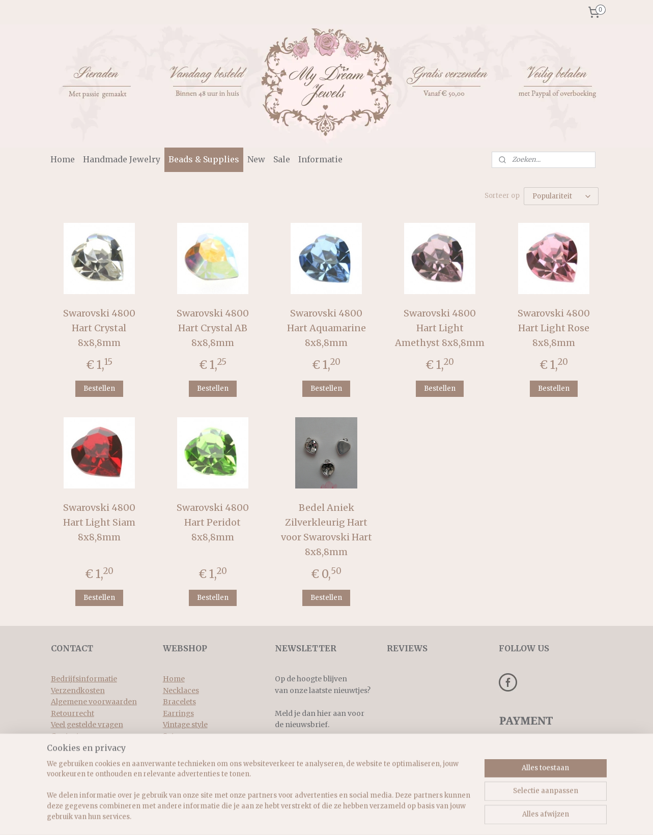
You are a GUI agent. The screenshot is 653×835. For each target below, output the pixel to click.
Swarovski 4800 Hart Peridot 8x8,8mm (213, 521)
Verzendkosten (78, 689)
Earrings (178, 712)
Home (62, 159)
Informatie (320, 159)
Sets (170, 734)
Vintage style (185, 723)
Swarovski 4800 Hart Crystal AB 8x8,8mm (213, 327)
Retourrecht (72, 712)
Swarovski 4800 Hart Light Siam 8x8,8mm (99, 521)
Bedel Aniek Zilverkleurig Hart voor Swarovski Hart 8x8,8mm (326, 528)
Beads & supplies (192, 757)
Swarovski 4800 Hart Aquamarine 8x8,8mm (326, 327)
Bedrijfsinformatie (84, 677)
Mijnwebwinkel (446, 816)
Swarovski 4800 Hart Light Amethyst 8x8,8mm (440, 327)
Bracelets (179, 700)
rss (316, 816)
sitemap (294, 816)
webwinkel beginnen (355, 816)
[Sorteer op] (562, 196)
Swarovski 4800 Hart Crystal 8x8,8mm (99, 327)
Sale (281, 159)
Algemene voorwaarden (94, 700)
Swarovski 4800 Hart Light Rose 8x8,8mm (554, 327)
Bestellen (99, 387)
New (256, 159)
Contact (65, 734)
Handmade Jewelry (121, 159)
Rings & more (187, 746)
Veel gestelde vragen (87, 723)
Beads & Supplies (203, 159)
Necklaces (181, 689)
